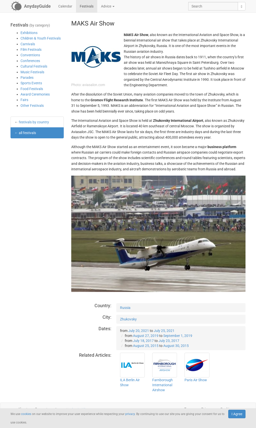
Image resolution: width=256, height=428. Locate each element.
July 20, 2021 (138, 331)
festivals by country (34, 122)
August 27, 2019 (145, 336)
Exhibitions (29, 33)
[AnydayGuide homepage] (30, 6)
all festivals (27, 133)
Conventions (30, 55)
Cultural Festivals (33, 66)
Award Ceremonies (35, 94)
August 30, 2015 (176, 346)
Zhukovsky (128, 319)
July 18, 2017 (143, 341)
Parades (27, 78)
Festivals (87, 6)
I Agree (237, 414)
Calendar (65, 6)
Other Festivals (32, 106)
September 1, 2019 (177, 336)
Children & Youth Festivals (40, 38)
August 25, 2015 (145, 346)
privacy (130, 414)
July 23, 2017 (168, 341)
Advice (107, 6)
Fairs (24, 100)
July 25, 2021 (164, 331)
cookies (26, 414)
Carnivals (27, 44)
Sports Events (31, 83)
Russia (125, 308)
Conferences (30, 61)
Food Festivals (31, 89)
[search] (242, 6)
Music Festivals (32, 72)
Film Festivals (31, 50)
